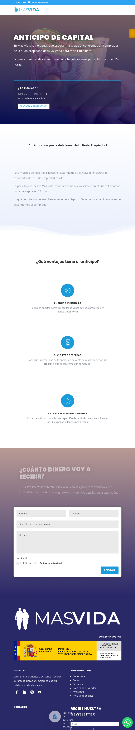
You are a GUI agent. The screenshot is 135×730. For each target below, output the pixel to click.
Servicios (78, 684)
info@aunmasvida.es (35, 98)
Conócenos (79, 676)
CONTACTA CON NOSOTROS (34, 106)
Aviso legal (79, 691)
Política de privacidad (51, 563)
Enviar (109, 570)
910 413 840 (21, 2)
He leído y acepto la (39, 563)
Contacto (78, 680)
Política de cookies (83, 695)
